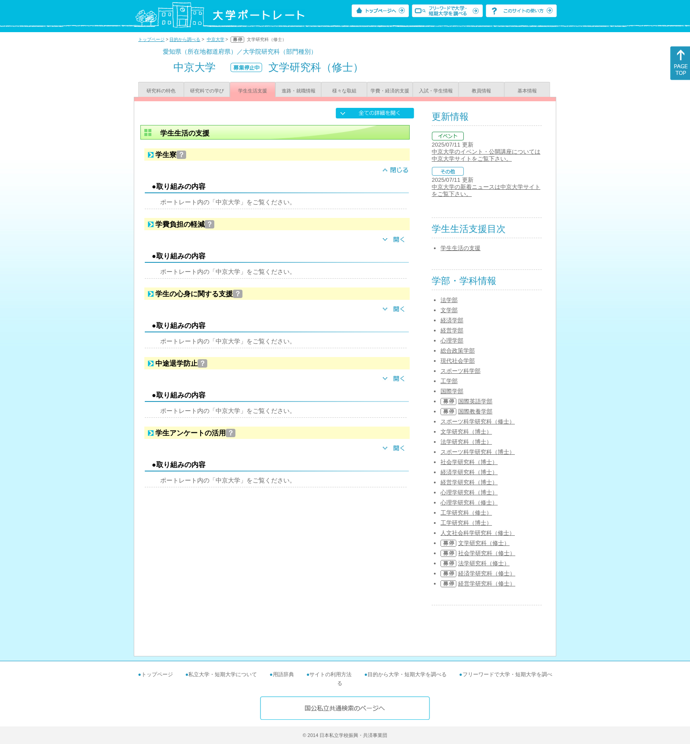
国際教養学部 (475, 411)
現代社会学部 (457, 360)
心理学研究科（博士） (469, 492)
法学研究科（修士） (484, 563)
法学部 (449, 300)
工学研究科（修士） (466, 512)
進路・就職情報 (299, 90)
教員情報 (481, 90)
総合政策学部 (457, 350)
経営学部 (451, 330)
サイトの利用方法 (330, 674)
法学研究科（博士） (466, 441)
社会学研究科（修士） (486, 553)
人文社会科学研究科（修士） (477, 533)
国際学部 (451, 391)
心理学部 (451, 340)
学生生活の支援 (460, 248)
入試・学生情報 (436, 90)
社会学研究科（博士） (469, 462)
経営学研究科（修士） (486, 583)
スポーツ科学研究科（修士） (477, 421)
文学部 (449, 310)
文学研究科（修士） (484, 543)
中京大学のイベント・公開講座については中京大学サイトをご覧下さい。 (486, 155)
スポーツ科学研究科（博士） (477, 452)
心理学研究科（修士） (469, 502)
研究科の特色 (161, 90)
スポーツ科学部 (460, 371)
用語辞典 (283, 674)
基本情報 (527, 90)
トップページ (151, 39)
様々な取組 (344, 90)
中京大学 (215, 39)
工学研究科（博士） (466, 522)
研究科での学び (207, 90)
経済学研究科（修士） (486, 573)
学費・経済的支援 (390, 90)
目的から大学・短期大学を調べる (407, 674)
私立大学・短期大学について (222, 674)
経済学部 (451, 320)
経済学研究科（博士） (469, 472)
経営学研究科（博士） (469, 482)
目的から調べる (184, 39)
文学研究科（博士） (466, 431)
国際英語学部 (475, 401)
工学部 (449, 381)
